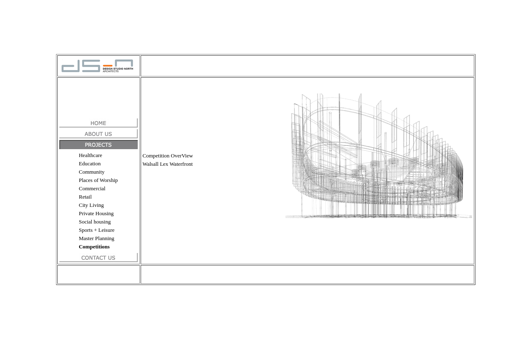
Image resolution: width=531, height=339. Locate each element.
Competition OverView (168, 155)
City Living (91, 205)
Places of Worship (98, 180)
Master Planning (96, 238)
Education (90, 163)
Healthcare (90, 155)
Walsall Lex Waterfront (168, 164)
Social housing (95, 222)
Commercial (92, 188)
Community (92, 172)
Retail (85, 197)
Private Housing (96, 213)
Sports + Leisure (96, 230)
